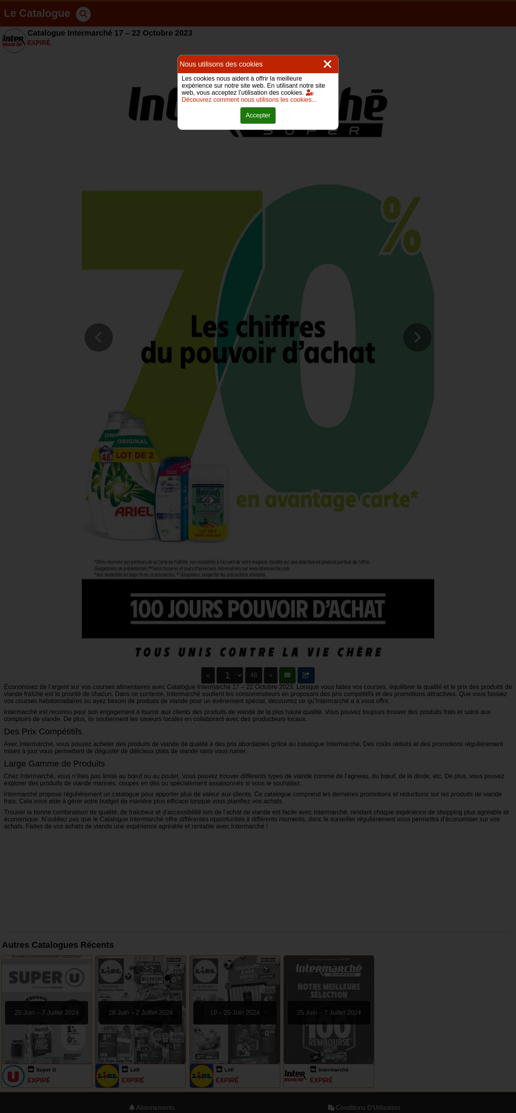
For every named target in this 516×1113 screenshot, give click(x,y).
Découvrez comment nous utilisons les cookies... (249, 96)
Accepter (257, 115)
